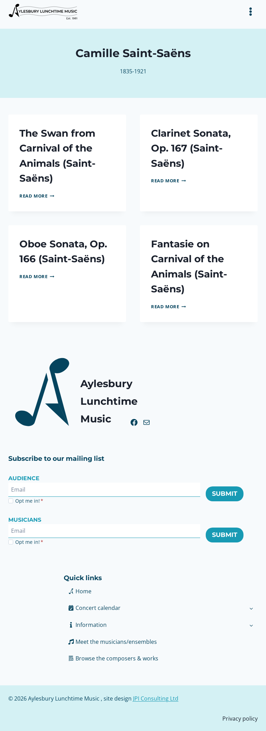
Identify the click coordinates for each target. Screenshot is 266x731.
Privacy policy (240, 717)
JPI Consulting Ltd (155, 697)
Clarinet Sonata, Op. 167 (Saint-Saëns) (193, 148)
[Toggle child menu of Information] (251, 623)
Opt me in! (29, 499)
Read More (36, 195)
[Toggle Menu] (250, 11)
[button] (154, 623)
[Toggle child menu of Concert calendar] (251, 606)
